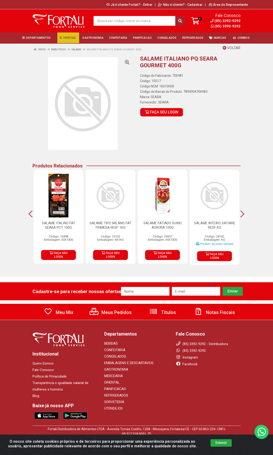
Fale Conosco (43, 370)
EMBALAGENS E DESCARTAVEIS (128, 363)
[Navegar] (30, 214)
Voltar (231, 48)
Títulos (162, 312)
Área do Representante (228, 4)
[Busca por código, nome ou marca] (134, 21)
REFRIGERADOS (116, 395)
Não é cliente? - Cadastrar (180, 4)
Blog (35, 396)
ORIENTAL (112, 382)
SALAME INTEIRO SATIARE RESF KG (214, 225)
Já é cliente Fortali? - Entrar (129, 4)
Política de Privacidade (49, 376)
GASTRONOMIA (116, 369)
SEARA (156, 97)
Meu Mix (58, 312)
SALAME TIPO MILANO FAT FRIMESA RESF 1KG (110, 225)
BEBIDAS (111, 343)
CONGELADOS (115, 356)
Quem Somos (43, 363)
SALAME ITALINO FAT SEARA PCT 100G (58, 225)
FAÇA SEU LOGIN (161, 112)
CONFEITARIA (114, 350)
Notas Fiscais (214, 312)
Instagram (187, 357)
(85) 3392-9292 (225, 26)
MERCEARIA (113, 376)
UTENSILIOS (113, 408)
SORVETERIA (114, 402)
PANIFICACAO (115, 389)
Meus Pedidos (111, 312)
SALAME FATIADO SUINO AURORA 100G (162, 225)
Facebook (187, 364)
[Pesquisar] (180, 21)
